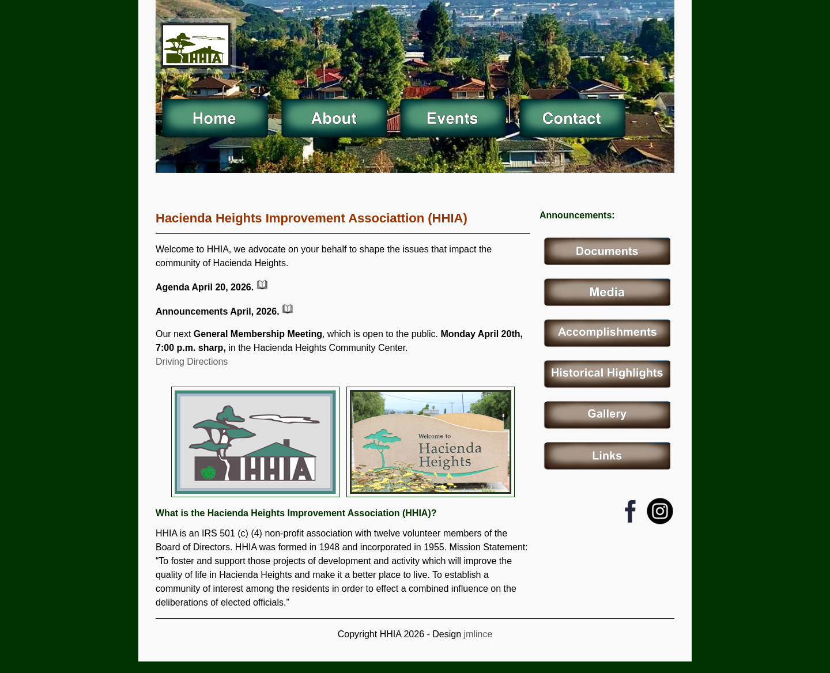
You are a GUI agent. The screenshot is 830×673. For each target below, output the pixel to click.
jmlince (476, 634)
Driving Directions (192, 361)
